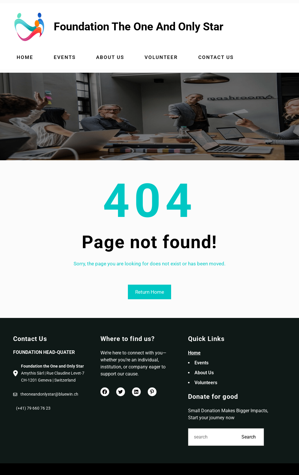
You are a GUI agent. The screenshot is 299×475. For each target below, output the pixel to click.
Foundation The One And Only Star (138, 26)
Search (248, 437)
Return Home (149, 292)
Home (194, 353)
